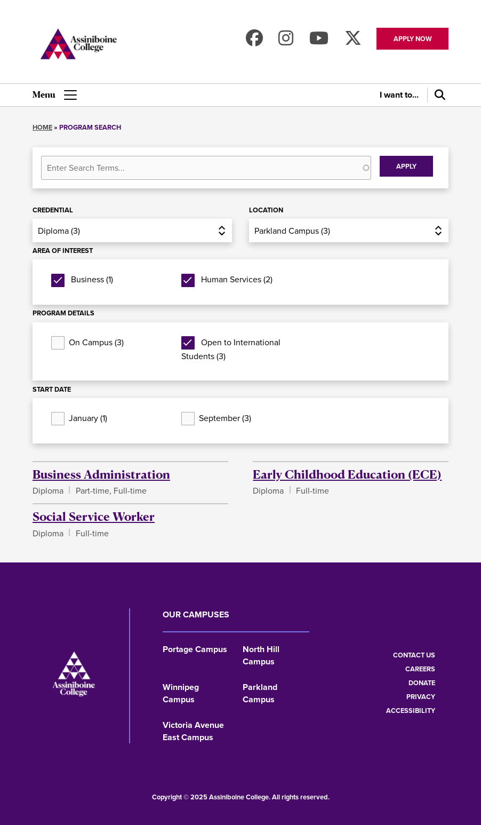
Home (42, 127)
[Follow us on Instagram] (285, 41)
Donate (421, 683)
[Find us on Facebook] (254, 41)
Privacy (420, 697)
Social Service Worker (94, 516)
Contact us (414, 655)
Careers (420, 669)
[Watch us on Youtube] (318, 41)
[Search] (437, 95)
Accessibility (410, 710)
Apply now (413, 39)
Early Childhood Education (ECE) (347, 473)
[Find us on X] (353, 41)
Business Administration (101, 473)
